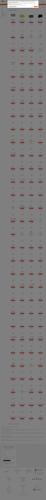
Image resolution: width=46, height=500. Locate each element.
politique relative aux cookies (15, 2)
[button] (37, 1)
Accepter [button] (36, 6)
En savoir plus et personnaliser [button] (12, 6)
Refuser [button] (32, 6)
